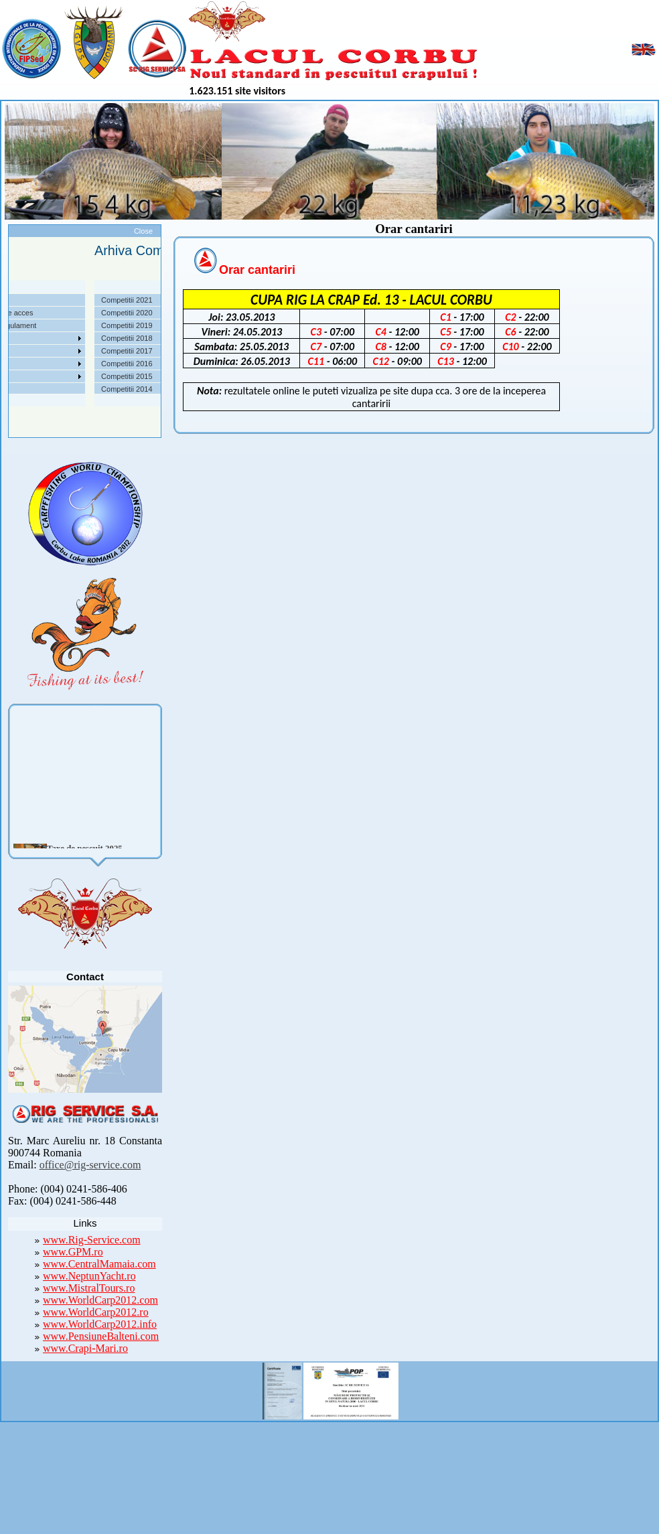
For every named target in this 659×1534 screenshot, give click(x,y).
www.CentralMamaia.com (99, 1264)
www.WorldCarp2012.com (100, 1300)
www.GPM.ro (73, 1251)
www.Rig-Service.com (92, 1239)
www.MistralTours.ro (89, 1288)
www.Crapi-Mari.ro (85, 1348)
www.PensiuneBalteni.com (101, 1336)
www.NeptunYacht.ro (89, 1276)
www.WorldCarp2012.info (100, 1324)
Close (143, 231)
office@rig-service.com (90, 1164)
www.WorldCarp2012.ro (96, 1312)
